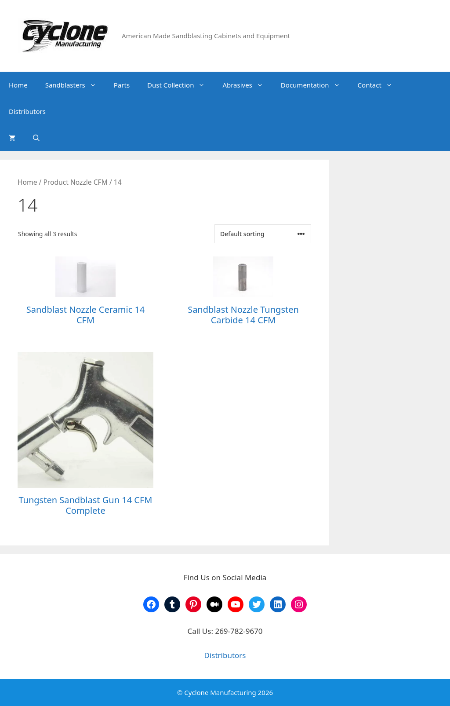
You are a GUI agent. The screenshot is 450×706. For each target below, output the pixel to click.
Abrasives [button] (247, 85)
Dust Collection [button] (180, 85)
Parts (122, 84)
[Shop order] (262, 233)
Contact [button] (379, 85)
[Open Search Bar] (36, 137)
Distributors (27, 111)
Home (18, 84)
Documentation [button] (315, 85)
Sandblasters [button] (75, 85)
